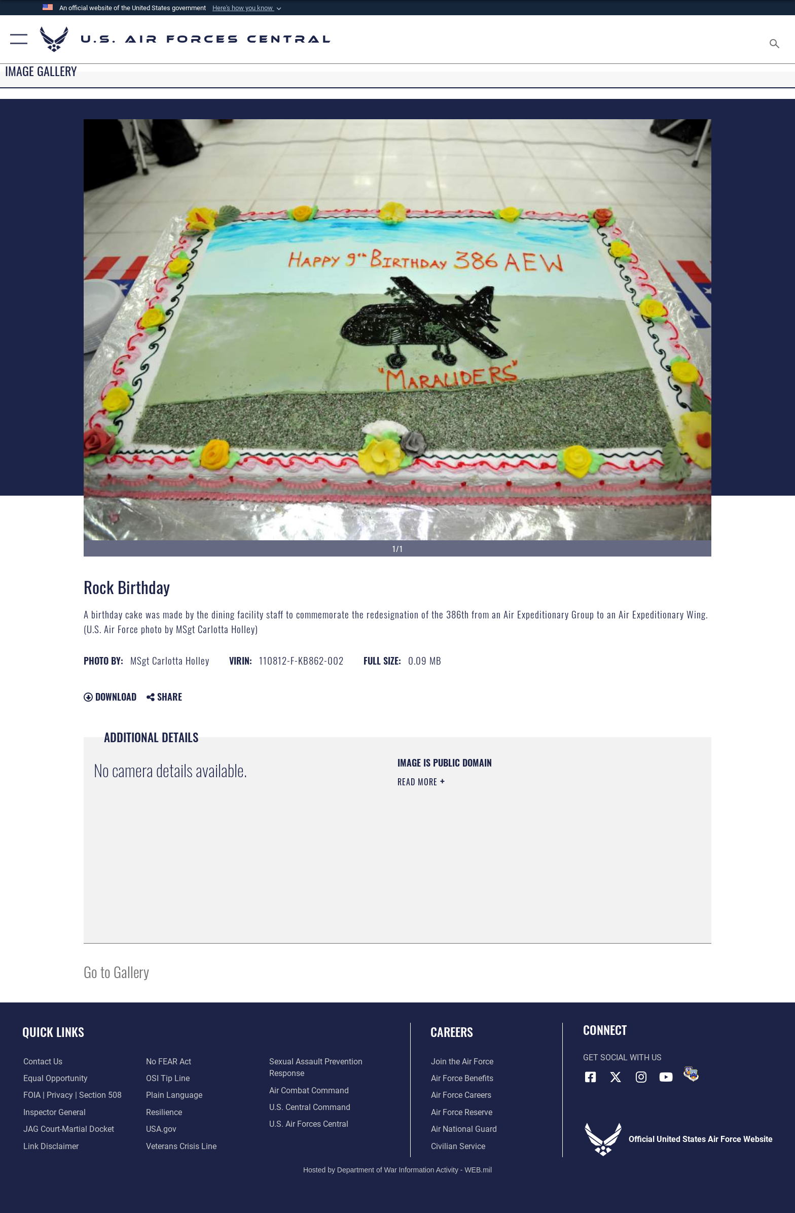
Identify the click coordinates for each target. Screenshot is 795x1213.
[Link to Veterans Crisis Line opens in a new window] (181, 1146)
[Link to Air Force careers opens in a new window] (460, 1095)
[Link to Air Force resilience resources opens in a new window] (164, 1112)
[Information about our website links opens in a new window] (50, 1146)
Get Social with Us (622, 1057)
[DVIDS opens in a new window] (691, 1074)
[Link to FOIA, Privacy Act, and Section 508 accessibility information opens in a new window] (71, 1095)
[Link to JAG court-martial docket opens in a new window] (67, 1129)
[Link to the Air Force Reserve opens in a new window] (461, 1112)
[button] (247, 8)
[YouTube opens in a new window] (666, 1077)
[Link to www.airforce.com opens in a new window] (461, 1061)
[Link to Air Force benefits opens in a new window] (461, 1078)
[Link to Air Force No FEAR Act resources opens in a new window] (168, 1061)
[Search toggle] (776, 39)
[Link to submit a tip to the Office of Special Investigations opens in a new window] (168, 1078)
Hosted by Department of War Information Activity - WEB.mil (397, 1170)
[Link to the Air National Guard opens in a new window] (463, 1129)
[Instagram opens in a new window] (640, 1077)
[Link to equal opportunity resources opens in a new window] (54, 1078)
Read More (418, 782)
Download (110, 696)
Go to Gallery (116, 971)
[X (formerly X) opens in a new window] (615, 1077)
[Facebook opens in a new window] (590, 1077)
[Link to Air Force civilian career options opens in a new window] (457, 1146)
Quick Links (53, 1032)
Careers (451, 1032)
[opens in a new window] (174, 1095)
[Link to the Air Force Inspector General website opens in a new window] (53, 1112)
